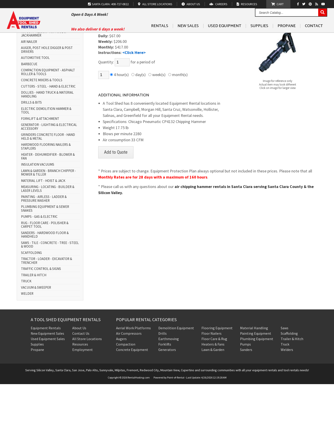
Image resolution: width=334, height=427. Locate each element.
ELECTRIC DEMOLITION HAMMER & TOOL (46, 153)
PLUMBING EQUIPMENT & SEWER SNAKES (45, 251)
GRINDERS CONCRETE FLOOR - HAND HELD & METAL (48, 179)
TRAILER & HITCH (33, 318)
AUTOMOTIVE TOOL (35, 101)
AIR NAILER (29, 85)
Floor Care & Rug (214, 381)
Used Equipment (224, 36)
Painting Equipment (255, 376)
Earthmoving (168, 381)
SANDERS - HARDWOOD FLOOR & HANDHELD (45, 277)
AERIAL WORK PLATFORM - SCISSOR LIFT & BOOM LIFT (50, 66)
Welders (287, 392)
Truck (285, 387)
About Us (79, 371)
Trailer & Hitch (292, 381)
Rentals (159, 36)
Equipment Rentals (46, 371)
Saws (284, 371)
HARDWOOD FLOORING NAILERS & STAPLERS (46, 189)
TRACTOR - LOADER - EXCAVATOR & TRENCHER (46, 304)
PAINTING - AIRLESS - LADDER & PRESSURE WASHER (44, 242)
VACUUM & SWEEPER (36, 330)
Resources (80, 387)
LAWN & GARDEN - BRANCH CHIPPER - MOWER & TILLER (48, 215)
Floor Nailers (211, 376)
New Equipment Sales (47, 376)
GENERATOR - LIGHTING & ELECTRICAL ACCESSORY (49, 170)
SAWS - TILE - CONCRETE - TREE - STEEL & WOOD (50, 287)
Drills (162, 376)
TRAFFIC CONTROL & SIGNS (41, 312)
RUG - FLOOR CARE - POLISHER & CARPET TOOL (44, 268)
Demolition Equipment (176, 371)
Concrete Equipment (132, 392)
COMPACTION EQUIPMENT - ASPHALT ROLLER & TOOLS (48, 115)
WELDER (27, 337)
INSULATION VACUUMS (37, 208)
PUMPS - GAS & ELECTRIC (39, 260)
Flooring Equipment (217, 371)
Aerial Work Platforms (133, 371)
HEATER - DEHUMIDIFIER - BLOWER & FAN (48, 199)
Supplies (259, 36)
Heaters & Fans (212, 387)
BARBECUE (29, 107)
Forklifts (164, 387)
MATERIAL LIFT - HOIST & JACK (43, 224)
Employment (82, 392)
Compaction (125, 387)
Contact (314, 36)
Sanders (246, 392)
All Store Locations (87, 381)
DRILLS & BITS (31, 146)
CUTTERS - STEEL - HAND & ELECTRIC (48, 129)
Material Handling (254, 371)
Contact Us (80, 376)
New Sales (188, 36)
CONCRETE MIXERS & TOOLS (41, 123)
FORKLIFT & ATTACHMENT (40, 162)
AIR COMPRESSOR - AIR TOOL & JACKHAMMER (43, 76)
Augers (121, 381)
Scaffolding (289, 376)
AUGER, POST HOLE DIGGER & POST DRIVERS (47, 93)
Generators (167, 392)
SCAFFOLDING (31, 296)
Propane (287, 36)
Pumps (245, 387)
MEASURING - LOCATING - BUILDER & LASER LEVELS (47, 232)
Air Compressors (129, 376)
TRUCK (26, 324)
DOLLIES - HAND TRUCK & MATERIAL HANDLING (47, 137)
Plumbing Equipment (256, 381)
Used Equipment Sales (48, 381)
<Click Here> (134, 95)
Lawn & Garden (212, 392)
